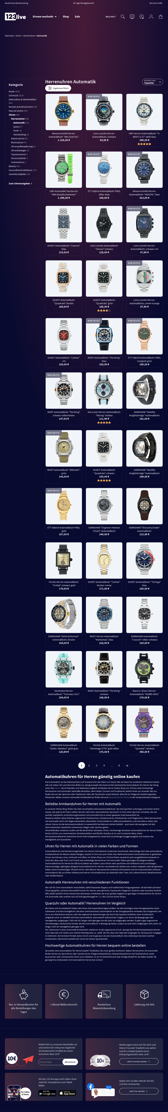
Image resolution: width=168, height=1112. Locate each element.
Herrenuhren (20, 118)
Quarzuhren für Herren (119, 797)
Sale (77, 16)
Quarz (18, 126)
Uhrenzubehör (19, 158)
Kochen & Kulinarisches (23, 106)
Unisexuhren (18, 162)
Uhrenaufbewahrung (23, 146)
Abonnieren (70, 1062)
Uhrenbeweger (20, 150)
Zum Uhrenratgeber (20, 183)
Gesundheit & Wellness (22, 170)
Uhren (14, 114)
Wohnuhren (18, 142)
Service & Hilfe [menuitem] (155, 3)
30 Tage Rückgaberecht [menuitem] (83, 3)
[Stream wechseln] (44, 16)
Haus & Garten (18, 110)
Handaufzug (21, 134)
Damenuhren (19, 138)
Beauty (14, 166)
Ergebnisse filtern (58, 88)
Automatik (21, 122)
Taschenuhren (19, 154)
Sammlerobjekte (19, 174)
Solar (17, 130)
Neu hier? (111, 16)
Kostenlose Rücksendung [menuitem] (16, 3)
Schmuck (16, 95)
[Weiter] (126, 765)
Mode (14, 91)
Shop (66, 16)
